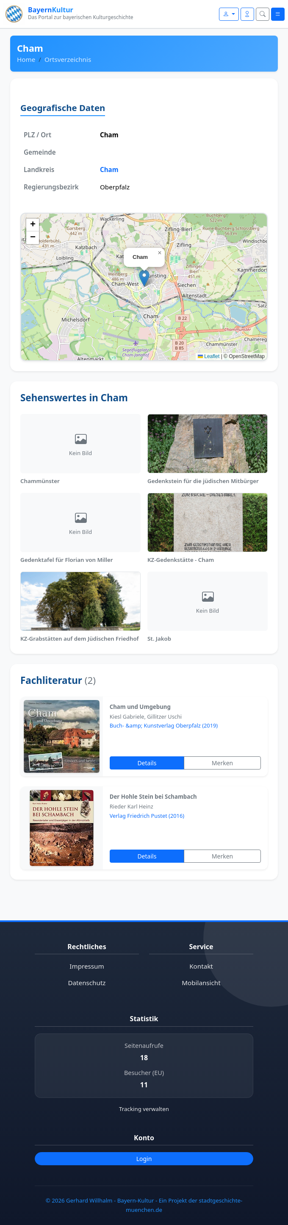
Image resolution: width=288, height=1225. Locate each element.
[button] (144, 278)
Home (26, 59)
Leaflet (208, 356)
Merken (222, 763)
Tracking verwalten (144, 1109)
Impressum (86, 966)
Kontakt (201, 966)
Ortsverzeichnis (67, 59)
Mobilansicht (201, 982)
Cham (109, 169)
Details (146, 763)
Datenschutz (87, 982)
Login (144, 1159)
